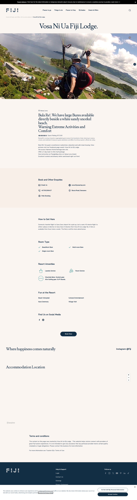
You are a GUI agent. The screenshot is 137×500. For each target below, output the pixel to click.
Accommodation (26, 17)
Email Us (42, 185)
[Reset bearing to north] (128, 380)
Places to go (47, 10)
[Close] (135, 487)
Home (7, 17)
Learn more (114, 2)
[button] (12, 10)
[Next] (134, 64)
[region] (68, 398)
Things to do (58, 10)
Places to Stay (71, 10)
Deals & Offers (93, 10)
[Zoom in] (128, 374)
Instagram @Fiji (123, 349)
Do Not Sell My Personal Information (112, 490)
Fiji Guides (82, 10)
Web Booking (44, 196)
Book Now (68, 334)
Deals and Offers (16, 17)
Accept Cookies (112, 494)
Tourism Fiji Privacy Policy (45, 493)
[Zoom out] (128, 377)
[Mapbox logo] (11, 423)
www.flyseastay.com (77, 185)
